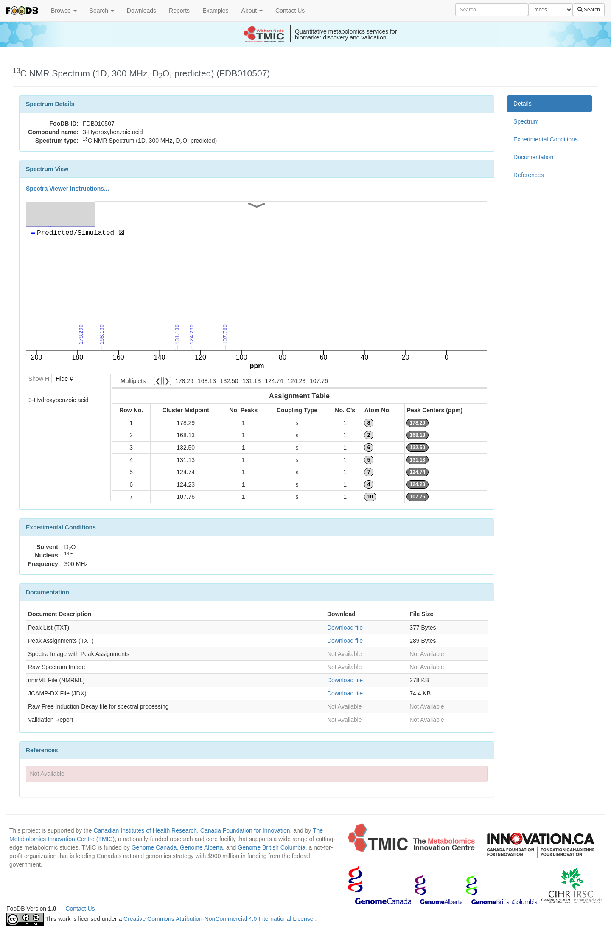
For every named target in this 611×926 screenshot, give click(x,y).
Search (102, 10)
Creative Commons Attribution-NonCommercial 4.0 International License (219, 918)
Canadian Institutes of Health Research (145, 830)
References (528, 175)
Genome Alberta (201, 847)
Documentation (533, 157)
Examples (215, 10)
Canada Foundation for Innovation (245, 830)
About (252, 10)
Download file (345, 627)
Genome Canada (154, 847)
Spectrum (526, 121)
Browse (64, 10)
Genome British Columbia (272, 847)
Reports (179, 10)
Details (522, 103)
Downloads (141, 10)
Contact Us (290, 10)
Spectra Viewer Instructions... (67, 188)
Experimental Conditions (545, 139)
